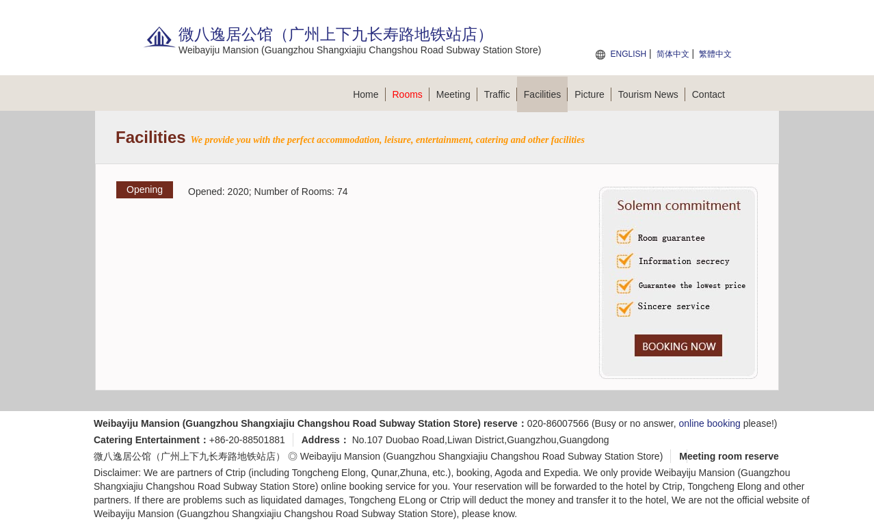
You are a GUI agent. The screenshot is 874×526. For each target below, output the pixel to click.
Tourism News (651, 94)
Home (369, 94)
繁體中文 (715, 54)
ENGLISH (628, 54)
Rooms (411, 94)
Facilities (546, 94)
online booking (710, 423)
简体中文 (673, 54)
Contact (708, 94)
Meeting (456, 94)
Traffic (500, 94)
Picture (592, 94)
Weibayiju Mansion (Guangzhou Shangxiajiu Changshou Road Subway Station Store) (481, 456)
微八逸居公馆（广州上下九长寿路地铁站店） (189, 456)
